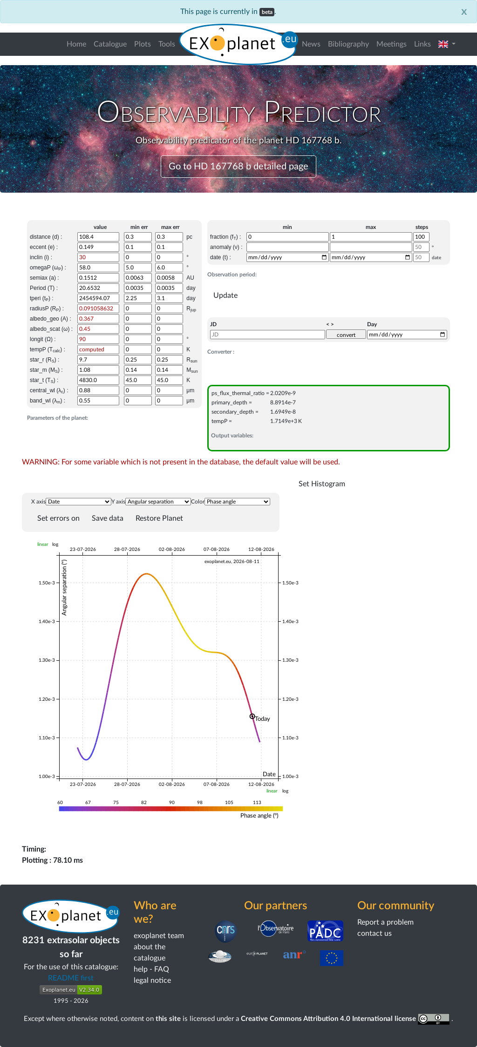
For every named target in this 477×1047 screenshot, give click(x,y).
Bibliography (348, 44)
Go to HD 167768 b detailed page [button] (238, 166)
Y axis (118, 501)
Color (197, 501)
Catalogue (110, 44)
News (311, 44)
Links (422, 44)
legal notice (152, 980)
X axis (38, 501)
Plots (142, 44)
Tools (166, 44)
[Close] (464, 11)
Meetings (391, 44)
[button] (447, 44)
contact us (374, 933)
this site (168, 1018)
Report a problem (385, 922)
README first (71, 978)
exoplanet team (159, 936)
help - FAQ (151, 969)
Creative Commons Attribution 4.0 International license (346, 1018)
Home (76, 44)
